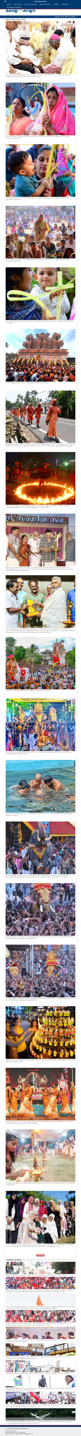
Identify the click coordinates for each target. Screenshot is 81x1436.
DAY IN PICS (18, 4)
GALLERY (12, 19)
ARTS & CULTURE (30, 4)
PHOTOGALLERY (25, 1)
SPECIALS (65, 4)
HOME (9, 4)
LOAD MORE (40, 1255)
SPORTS (56, 4)
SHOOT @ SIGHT (44, 4)
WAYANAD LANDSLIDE (14, 7)
